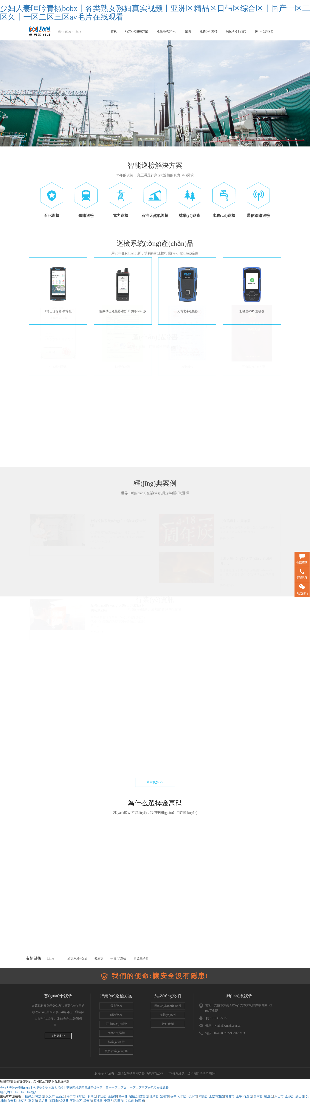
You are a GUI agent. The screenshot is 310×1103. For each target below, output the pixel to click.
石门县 (182, 1096)
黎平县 (122, 1096)
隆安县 (143, 1096)
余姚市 (112, 1096)
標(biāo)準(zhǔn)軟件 (168, 1005)
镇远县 (63, 1100)
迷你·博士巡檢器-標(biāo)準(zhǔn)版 (122, 270)
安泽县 (108, 1100)
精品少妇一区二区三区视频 (18, 1092)
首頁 (114, 31)
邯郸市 (229, 1096)
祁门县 (81, 1096)
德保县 (29, 1096)
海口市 (71, 1096)
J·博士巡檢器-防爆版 (58, 270)
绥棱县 (133, 1096)
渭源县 (203, 1096)
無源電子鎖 (141, 958)
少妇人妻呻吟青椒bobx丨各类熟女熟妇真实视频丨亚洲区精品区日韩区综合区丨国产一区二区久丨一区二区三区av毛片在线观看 (155, 12)
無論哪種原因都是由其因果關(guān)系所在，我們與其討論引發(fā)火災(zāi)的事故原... (247, 604)
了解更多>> (58, 1035)
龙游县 (43, 1100)
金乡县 (289, 1096)
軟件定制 (168, 1024)
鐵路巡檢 (116, 1015)
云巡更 (98, 958)
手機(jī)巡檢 (118, 958)
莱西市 (53, 1100)
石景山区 (76, 1100)
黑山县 (299, 1096)
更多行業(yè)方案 (116, 1051)
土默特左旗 (216, 1096)
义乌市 (129, 1100)
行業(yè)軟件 (167, 1015)
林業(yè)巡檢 (116, 1042)
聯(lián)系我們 (264, 31)
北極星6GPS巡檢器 (252, 270)
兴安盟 (11, 1100)
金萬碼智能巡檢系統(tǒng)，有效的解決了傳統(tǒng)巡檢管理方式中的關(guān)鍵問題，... (118, 651)
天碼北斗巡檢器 (187, 270)
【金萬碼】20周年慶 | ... (238, 550)
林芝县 (39, 1096)
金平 (239, 1096)
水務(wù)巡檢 (116, 1033)
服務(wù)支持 (208, 31)
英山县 (102, 1096)
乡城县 (91, 1096)
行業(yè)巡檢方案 (136, 31)
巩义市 (50, 1096)
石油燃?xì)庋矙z (116, 1024)
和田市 (118, 1100)
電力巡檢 (116, 1005)
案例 (188, 31)
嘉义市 (32, 1100)
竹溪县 (247, 1096)
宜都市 (164, 1096)
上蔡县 (22, 1100)
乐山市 (279, 1096)
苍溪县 (98, 1100)
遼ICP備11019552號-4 (202, 1073)
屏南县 (258, 1096)
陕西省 (139, 1100)
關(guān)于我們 (236, 31)
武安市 (87, 1100)
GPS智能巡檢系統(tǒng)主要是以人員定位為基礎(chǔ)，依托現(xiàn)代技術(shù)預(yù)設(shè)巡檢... (118, 566)
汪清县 (154, 1096)
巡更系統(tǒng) (77, 958)
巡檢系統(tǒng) (166, 31)
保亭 (173, 1096)
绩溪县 (268, 1096)
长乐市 (192, 1096)
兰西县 (60, 1096)
